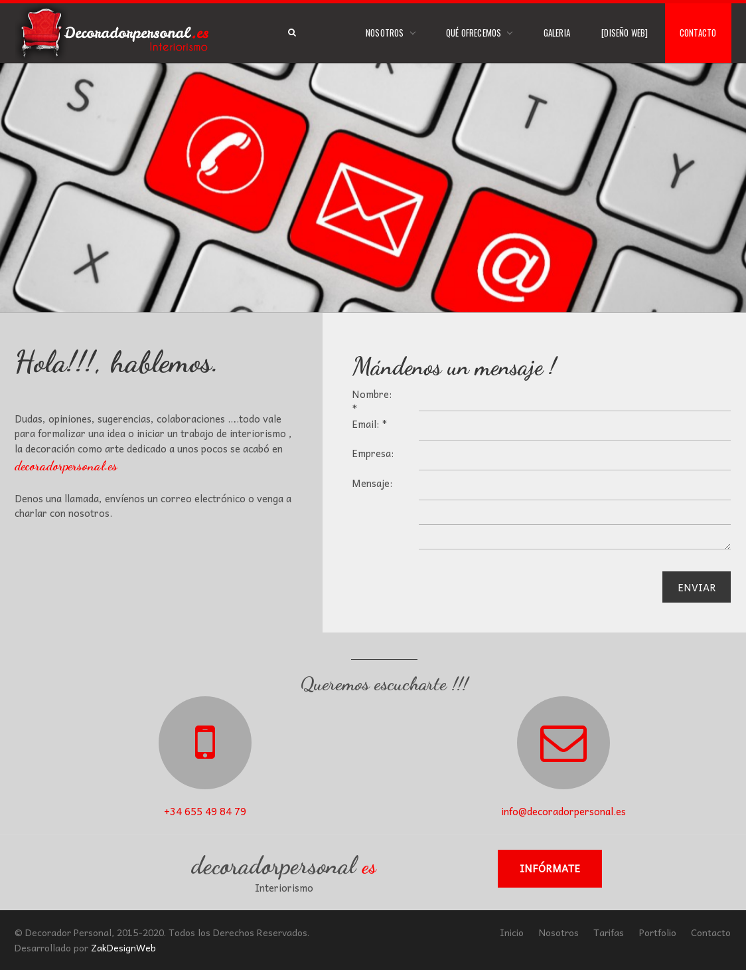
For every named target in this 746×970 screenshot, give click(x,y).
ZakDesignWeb (123, 947)
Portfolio (657, 932)
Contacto (698, 32)
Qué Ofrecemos (474, 32)
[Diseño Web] (624, 32)
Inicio (512, 932)
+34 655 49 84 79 (205, 811)
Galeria (557, 32)
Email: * (370, 424)
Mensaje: (372, 483)
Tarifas (608, 932)
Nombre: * (372, 402)
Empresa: (373, 453)
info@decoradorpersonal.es (563, 811)
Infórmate (550, 868)
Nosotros (385, 32)
